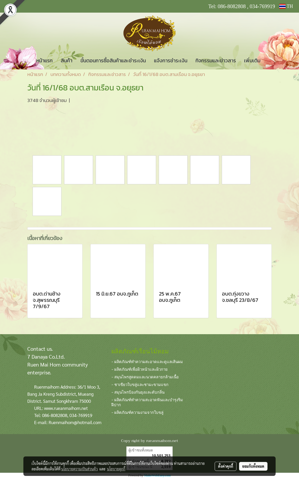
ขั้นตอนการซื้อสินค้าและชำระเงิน (113, 60)
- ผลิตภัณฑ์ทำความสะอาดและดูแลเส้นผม (147, 361)
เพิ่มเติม (252, 60)
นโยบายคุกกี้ (116, 468)
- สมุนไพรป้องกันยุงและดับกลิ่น (137, 392)
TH (286, 6)
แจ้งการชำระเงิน (170, 60)
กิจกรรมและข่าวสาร (215, 60)
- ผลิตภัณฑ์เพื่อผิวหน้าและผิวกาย (139, 369)
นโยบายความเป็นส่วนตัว (79, 468)
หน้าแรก (44, 60)
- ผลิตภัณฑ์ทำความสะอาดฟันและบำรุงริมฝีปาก (147, 402)
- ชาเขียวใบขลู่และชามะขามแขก (139, 384)
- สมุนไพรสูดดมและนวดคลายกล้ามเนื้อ (145, 376)
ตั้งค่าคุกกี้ (225, 466)
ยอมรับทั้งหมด (253, 466)
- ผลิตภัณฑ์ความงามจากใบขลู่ (137, 412)
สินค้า (66, 60)
